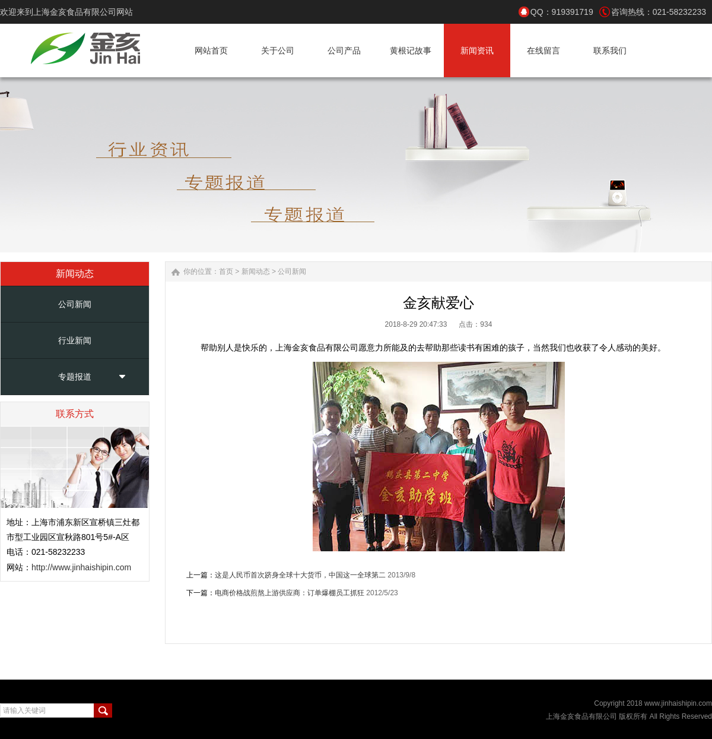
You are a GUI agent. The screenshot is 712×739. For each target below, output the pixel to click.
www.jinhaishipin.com (678, 703)
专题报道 (74, 376)
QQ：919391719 (561, 12)
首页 (226, 271)
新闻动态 (255, 271)
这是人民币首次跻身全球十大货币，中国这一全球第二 (300, 575)
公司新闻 (74, 304)
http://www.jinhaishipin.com (81, 567)
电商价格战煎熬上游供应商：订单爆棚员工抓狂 (289, 593)
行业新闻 (74, 340)
